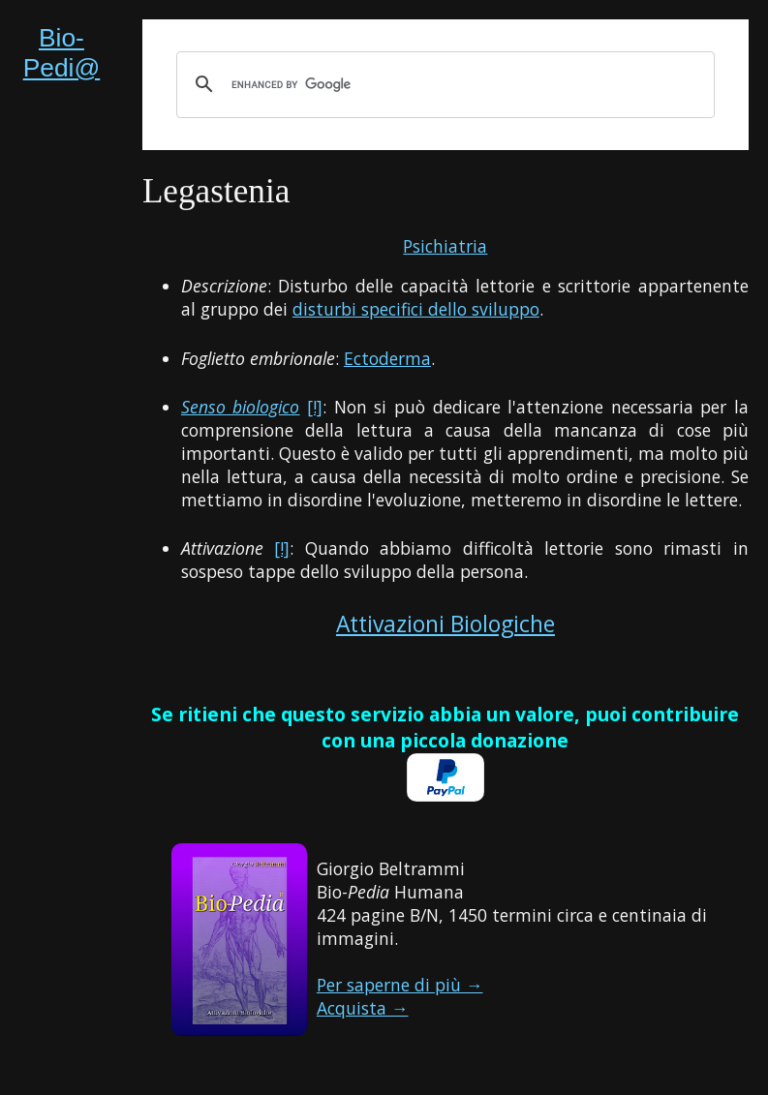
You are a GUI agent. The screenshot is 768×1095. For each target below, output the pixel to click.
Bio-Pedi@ (62, 52)
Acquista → (363, 1007)
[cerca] (442, 84)
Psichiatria (445, 246)
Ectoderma (387, 358)
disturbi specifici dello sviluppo (415, 308)
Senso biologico (240, 406)
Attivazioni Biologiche (445, 624)
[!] (315, 406)
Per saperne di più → (400, 984)
